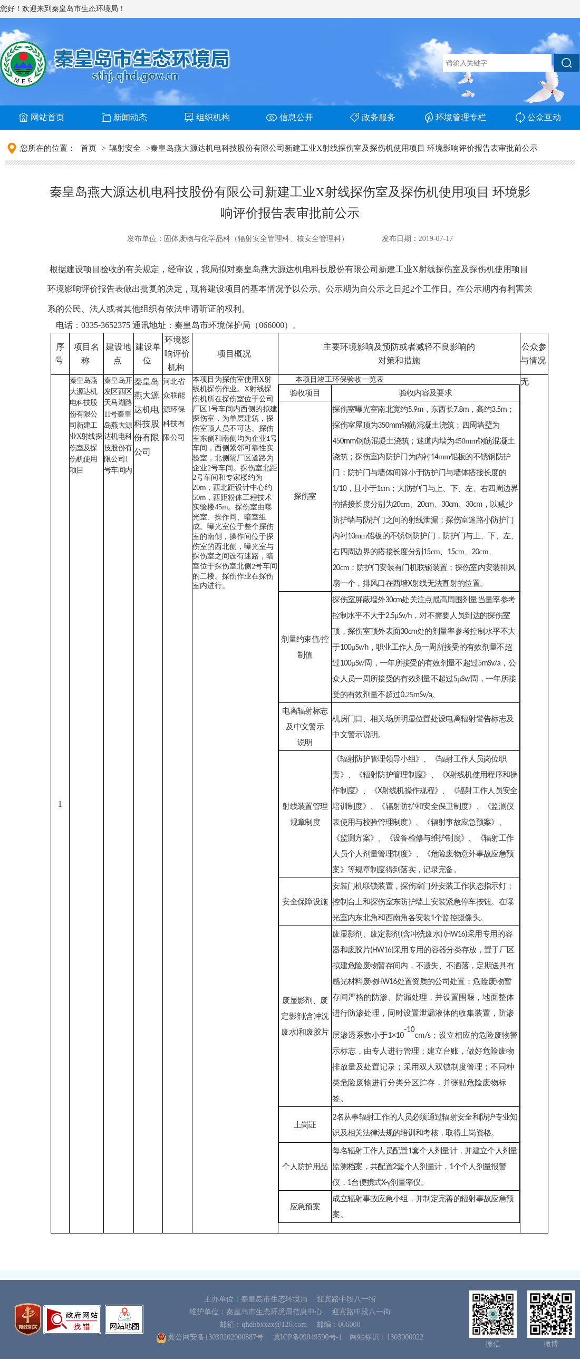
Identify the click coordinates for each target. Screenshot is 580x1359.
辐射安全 (125, 148)
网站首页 (41, 117)
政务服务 (372, 117)
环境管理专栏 (455, 117)
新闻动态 (124, 117)
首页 (88, 148)
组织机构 (207, 117)
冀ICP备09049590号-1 (307, 1337)
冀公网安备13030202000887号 (216, 1337)
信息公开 (289, 117)
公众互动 (538, 117)
